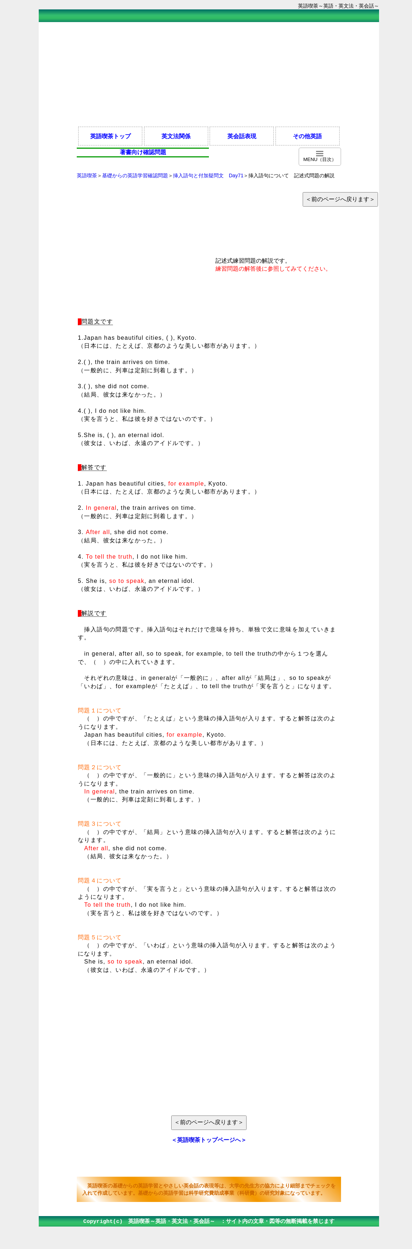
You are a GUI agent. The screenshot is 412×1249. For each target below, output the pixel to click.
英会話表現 (241, 136)
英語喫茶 (87, 175)
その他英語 (307, 136)
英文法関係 (175, 136)
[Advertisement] (209, 73)
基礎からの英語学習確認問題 (135, 175)
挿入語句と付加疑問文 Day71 (208, 175)
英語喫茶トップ (110, 136)
